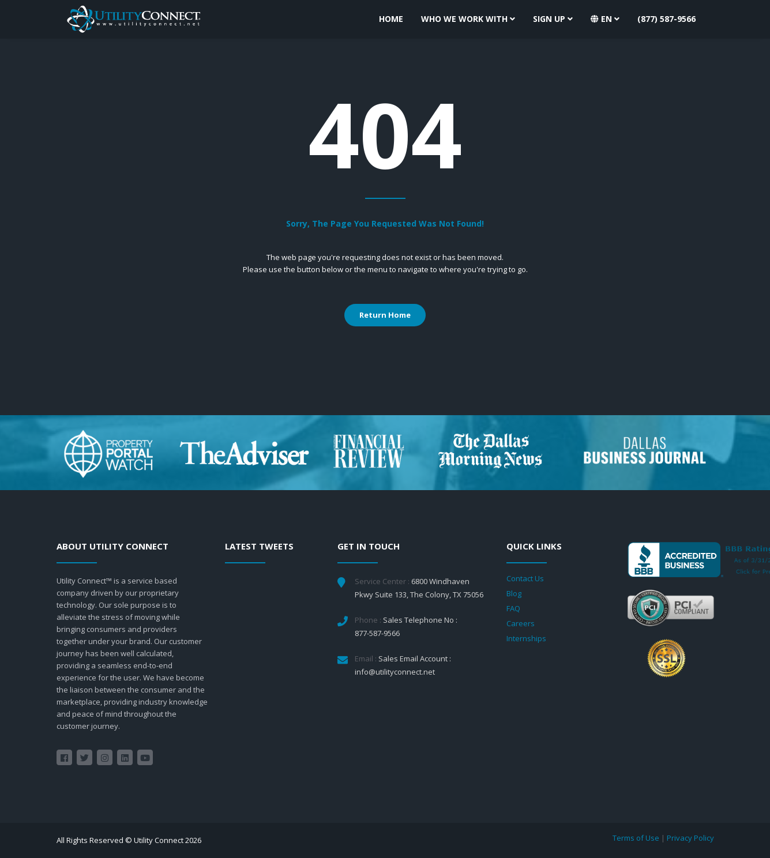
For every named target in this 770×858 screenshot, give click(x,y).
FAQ (513, 608)
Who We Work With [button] (468, 18)
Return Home (385, 315)
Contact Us (525, 578)
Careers (520, 623)
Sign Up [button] (553, 18)
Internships (526, 638)
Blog (513, 593)
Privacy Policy (690, 838)
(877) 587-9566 (666, 18)
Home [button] (391, 18)
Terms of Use (636, 838)
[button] (605, 19)
